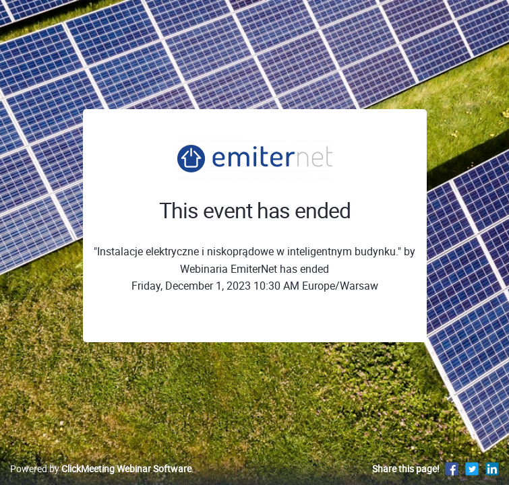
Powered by (100, 468)
